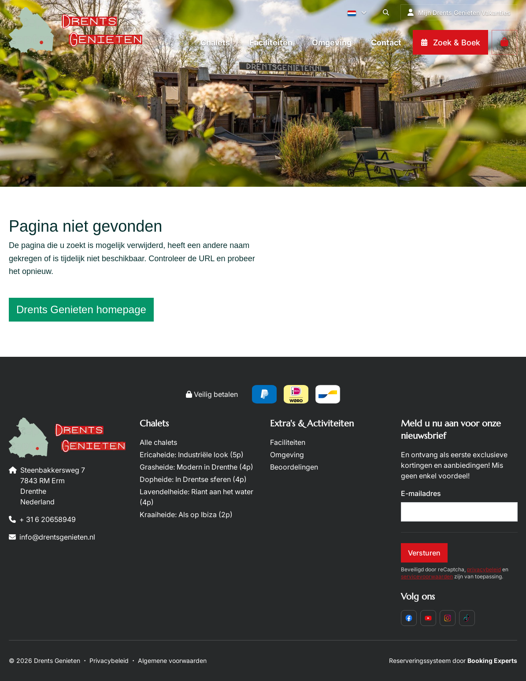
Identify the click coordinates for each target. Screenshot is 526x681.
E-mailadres (421, 493)
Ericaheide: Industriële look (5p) (192, 454)
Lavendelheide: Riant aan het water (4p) (196, 497)
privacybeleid (484, 569)
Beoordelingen (294, 467)
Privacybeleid (109, 660)
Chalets (154, 423)
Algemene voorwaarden (172, 660)
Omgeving (287, 454)
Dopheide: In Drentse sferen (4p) (193, 479)
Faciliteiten (287, 442)
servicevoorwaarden (427, 576)
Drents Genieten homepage (81, 309)
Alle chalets (158, 442)
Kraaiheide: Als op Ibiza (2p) (186, 514)
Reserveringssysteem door (453, 660)
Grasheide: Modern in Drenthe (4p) (196, 467)
